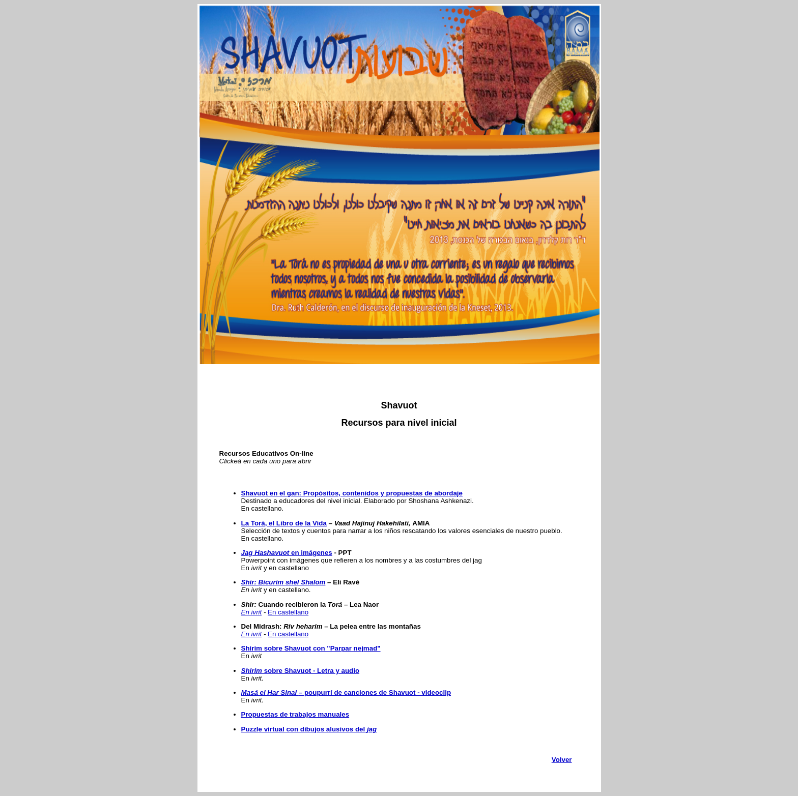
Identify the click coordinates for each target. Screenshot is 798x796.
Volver (562, 759)
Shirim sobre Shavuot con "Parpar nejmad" (311, 648)
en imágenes (286, 552)
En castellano (288, 612)
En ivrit (251, 612)
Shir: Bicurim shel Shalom (283, 582)
